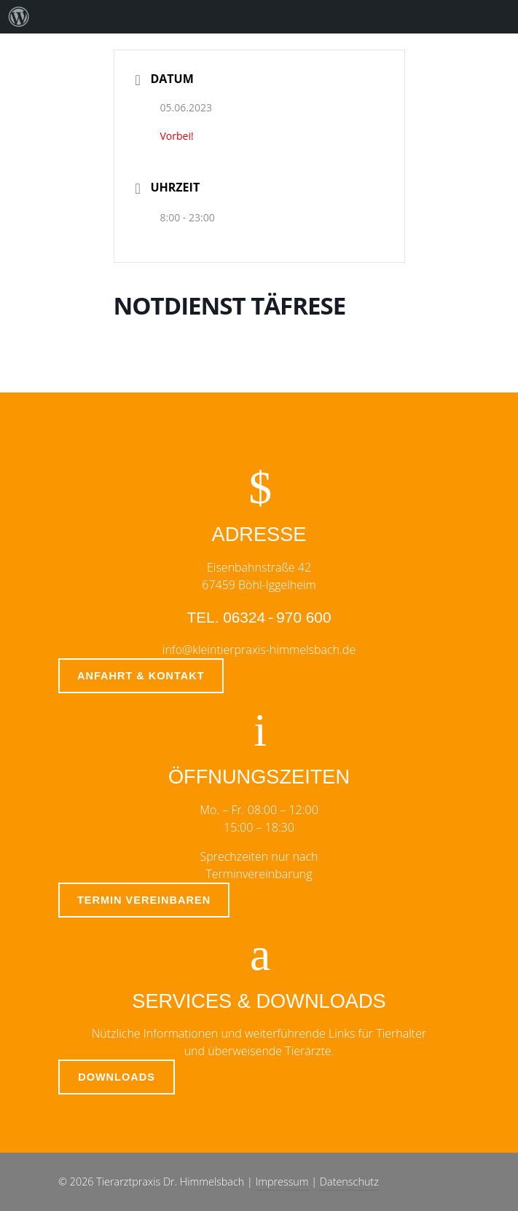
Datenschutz (349, 1181)
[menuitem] (19, 16)
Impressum (282, 1181)
